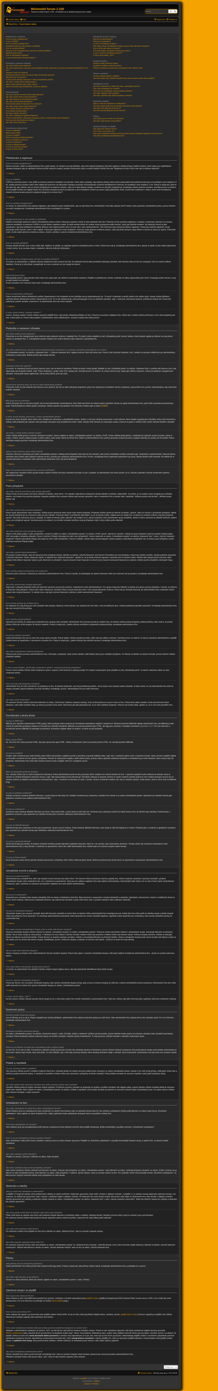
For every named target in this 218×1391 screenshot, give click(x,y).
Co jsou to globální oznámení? (17, 140)
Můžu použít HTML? (13, 133)
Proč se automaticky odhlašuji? (17, 55)
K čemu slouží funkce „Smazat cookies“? (21, 58)
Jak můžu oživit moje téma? (16, 122)
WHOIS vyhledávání (14, 1333)
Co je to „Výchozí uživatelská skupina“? (107, 53)
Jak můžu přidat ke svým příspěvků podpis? (22, 99)
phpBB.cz (97, 1381)
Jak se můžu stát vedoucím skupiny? (106, 48)
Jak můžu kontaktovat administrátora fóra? (108, 136)
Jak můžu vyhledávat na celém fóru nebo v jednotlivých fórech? (116, 86)
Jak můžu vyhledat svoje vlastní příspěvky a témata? (112, 95)
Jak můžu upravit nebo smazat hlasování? (21, 106)
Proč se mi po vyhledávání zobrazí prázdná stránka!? (112, 91)
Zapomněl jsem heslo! (14, 53)
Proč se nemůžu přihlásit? (15, 48)
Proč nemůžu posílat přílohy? (16, 111)
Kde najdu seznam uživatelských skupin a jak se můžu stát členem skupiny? (121, 46)
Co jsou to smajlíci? (13, 135)
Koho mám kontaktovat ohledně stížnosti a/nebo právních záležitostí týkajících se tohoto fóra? (127, 133)
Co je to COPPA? (12, 41)
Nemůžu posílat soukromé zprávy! (105, 63)
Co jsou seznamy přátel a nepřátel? (106, 76)
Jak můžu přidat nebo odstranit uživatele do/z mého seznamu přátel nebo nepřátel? (124, 78)
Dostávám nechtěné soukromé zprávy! (107, 65)
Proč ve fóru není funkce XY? (104, 131)
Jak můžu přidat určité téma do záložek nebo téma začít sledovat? (117, 106)
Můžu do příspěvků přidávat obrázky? (19, 137)
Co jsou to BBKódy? (13, 130)
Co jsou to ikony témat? (14, 149)
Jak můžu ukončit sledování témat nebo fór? (109, 110)
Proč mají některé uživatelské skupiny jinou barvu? (111, 51)
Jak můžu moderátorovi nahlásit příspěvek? (22, 115)
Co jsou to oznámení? (14, 142)
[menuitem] (23, 19)
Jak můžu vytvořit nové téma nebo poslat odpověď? (25, 94)
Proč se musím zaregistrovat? (17, 39)
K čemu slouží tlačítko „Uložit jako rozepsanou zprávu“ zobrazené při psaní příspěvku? (37, 118)
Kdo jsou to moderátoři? (102, 41)
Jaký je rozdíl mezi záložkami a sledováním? (109, 103)
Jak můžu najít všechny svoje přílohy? (107, 121)
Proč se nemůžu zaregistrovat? (17, 43)
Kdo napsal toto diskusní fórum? (105, 129)
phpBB (103, 406)
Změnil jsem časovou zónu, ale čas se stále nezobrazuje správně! (30, 75)
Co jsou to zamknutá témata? (16, 147)
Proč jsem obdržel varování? (16, 113)
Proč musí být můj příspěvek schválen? (20, 120)
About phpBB (57, 1301)
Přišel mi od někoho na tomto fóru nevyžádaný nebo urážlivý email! (118, 68)
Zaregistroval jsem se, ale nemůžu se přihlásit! (23, 46)
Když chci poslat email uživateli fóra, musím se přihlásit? (26, 86)
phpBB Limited (92, 1298)
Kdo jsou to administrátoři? (103, 39)
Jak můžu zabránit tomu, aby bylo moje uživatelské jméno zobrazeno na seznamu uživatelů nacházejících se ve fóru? (47, 69)
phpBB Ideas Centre (129, 1314)
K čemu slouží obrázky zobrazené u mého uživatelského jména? (29, 79)
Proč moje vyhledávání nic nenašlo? (106, 88)
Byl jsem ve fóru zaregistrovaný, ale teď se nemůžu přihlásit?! (28, 51)
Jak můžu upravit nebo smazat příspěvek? (21, 97)
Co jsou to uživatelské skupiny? (104, 43)
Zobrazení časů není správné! (17, 73)
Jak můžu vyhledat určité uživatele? (106, 93)
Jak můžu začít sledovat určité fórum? (107, 108)
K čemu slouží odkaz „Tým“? (103, 55)
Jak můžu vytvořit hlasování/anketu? (19, 101)
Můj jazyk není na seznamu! (16, 77)
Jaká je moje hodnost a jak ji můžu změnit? (22, 84)
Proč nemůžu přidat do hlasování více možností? (24, 104)
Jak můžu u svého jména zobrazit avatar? (21, 82)
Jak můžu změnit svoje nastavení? (18, 65)
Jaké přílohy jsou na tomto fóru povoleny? (108, 118)
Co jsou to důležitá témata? (16, 144)
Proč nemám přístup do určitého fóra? (20, 108)
